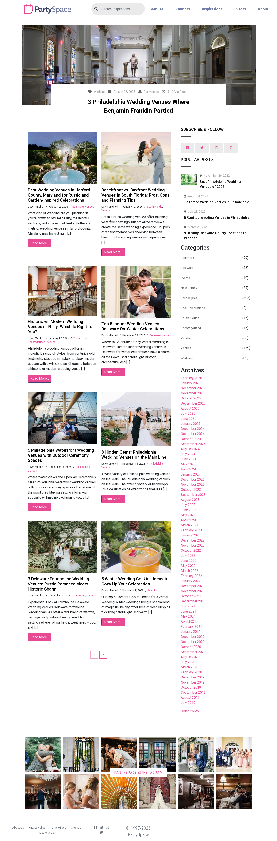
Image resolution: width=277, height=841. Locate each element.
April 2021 (188, 621)
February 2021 (191, 627)
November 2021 (193, 591)
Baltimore (78, 206)
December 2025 (193, 388)
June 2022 (188, 561)
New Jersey (189, 288)
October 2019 (191, 687)
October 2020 (191, 647)
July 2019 (188, 703)
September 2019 (193, 693)
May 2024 (188, 464)
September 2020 (193, 652)
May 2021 (188, 616)
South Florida (154, 206)
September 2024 (193, 444)
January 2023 (191, 535)
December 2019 (193, 677)
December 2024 (193, 429)
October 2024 (191, 439)
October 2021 (191, 596)
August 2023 (190, 500)
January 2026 (191, 383)
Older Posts (190, 711)
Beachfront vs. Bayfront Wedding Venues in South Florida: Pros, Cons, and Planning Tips (135, 195)
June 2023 (188, 510)
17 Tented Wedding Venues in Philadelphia (216, 202)
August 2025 (190, 408)
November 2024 (193, 434)
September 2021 (193, 601)
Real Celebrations (193, 308)
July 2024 (188, 454)
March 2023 (189, 525)
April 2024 (188, 469)
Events (240, 9)
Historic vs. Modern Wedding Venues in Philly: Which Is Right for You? (61, 326)
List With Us (46, 832)
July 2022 (188, 556)
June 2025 (188, 419)
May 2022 (188, 566)
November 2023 (193, 485)
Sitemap (76, 827)
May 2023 (188, 515)
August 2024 (190, 449)
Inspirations (212, 9)
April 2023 (188, 520)
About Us (18, 827)
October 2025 (191, 398)
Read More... (40, 243)
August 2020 (190, 657)
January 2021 (191, 632)
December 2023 (193, 479)
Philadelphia (80, 338)
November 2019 (193, 682)
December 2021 (193, 586)
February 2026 (191, 378)
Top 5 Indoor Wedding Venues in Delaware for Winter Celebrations (132, 326)
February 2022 (191, 576)
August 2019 (190, 698)
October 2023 (191, 490)
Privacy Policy (37, 827)
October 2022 (191, 550)
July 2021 (188, 606)
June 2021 (188, 611)
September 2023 (193, 495)
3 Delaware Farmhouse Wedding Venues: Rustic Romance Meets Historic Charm (58, 584)
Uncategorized (36, 342)
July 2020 (188, 662)
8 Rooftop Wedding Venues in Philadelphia (217, 218)
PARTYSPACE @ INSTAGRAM (138, 772)
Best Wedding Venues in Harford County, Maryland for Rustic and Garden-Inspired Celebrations (59, 195)
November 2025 (193, 393)
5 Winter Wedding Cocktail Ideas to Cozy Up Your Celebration (135, 581)
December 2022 (193, 540)
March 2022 (189, 571)
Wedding (153, 590)
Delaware (155, 335)
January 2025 (191, 424)
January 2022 (191, 581)
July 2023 (188, 505)
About (263, 9)
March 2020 (189, 667)
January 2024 (191, 474)
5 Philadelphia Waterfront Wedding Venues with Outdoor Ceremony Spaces (61, 455)
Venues (157, 9)
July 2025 (188, 414)
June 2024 (188, 459)
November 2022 (193, 545)
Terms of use (58, 827)
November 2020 (193, 642)
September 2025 (193, 403)
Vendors (182, 9)
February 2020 (191, 672)
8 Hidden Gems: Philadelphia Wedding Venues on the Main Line (133, 455)
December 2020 (193, 637)
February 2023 (191, 530)
